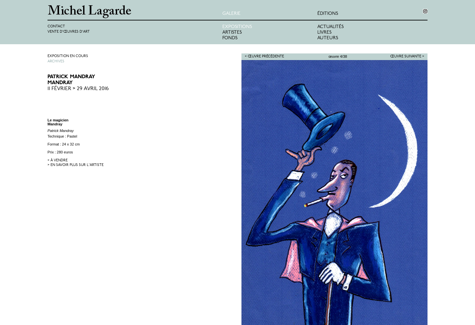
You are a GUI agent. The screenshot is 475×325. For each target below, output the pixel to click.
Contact (56, 26)
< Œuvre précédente (264, 56)
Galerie (231, 13)
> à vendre (58, 160)
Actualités (330, 26)
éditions (327, 13)
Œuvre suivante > (407, 56)
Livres (324, 32)
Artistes (232, 32)
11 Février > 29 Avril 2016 (78, 88)
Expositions (237, 26)
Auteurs (327, 38)
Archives (56, 61)
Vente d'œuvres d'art (69, 32)
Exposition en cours (68, 56)
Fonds (230, 38)
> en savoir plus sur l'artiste (76, 165)
